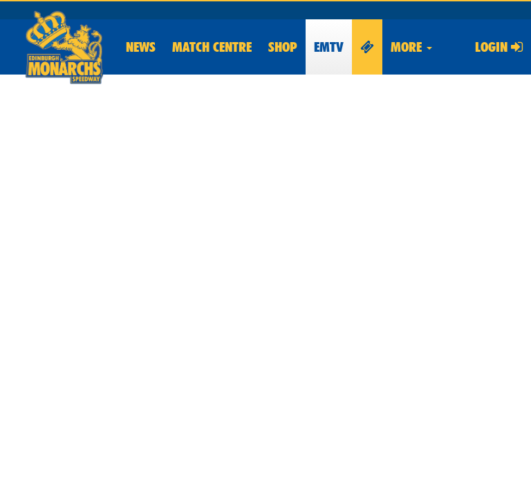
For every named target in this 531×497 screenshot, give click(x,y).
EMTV (329, 47)
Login (499, 47)
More (411, 47)
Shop (282, 47)
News (141, 47)
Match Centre (212, 47)
